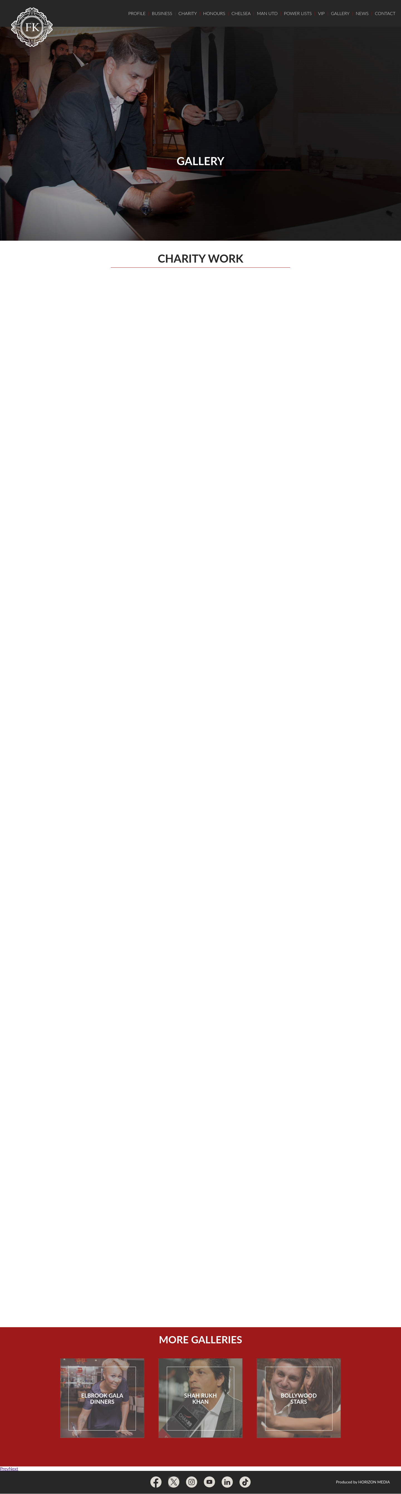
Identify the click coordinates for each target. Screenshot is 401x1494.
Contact (385, 13)
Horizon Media (374, 1482)
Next (13, 1468)
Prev (4, 1468)
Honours (214, 13)
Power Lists (298, 13)
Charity (188, 13)
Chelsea (241, 13)
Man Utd (267, 13)
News (362, 13)
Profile (137, 13)
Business (162, 13)
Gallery (340, 13)
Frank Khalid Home (32, 27)
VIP (321, 13)
